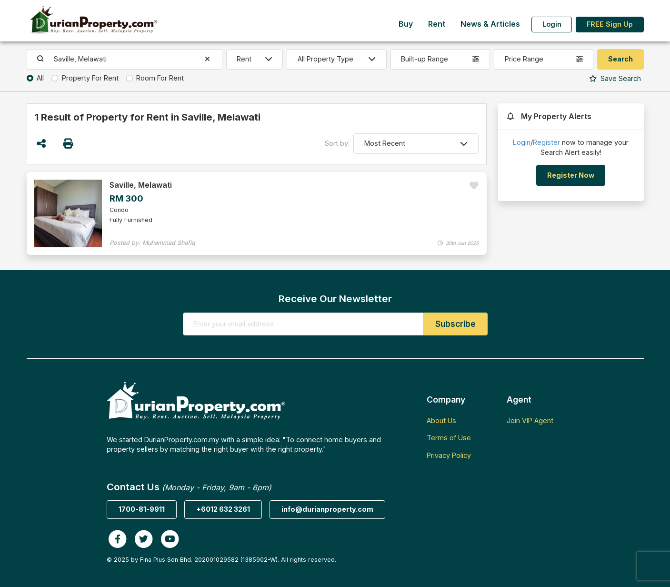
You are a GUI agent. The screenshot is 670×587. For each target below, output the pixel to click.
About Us (441, 420)
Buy (406, 24)
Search (615, 78)
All (40, 78)
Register (546, 142)
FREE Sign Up (610, 24)
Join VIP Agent (530, 420)
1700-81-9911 (142, 509)
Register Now (570, 175)
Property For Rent (90, 78)
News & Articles (490, 24)
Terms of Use (449, 438)
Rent (436, 24)
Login (551, 24)
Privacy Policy (449, 455)
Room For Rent (160, 78)
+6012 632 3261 (223, 509)
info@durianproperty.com (327, 509)
